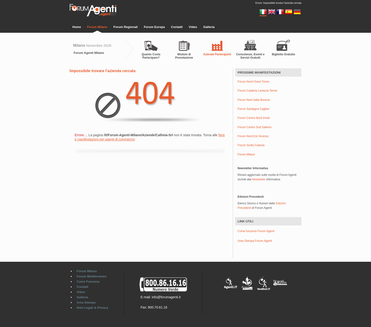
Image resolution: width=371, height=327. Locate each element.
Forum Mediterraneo (91, 276)
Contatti (177, 27)
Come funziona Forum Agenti (256, 231)
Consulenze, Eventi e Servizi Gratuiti (250, 56)
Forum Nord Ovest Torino (253, 81)
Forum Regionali (125, 27)
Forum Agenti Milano (89, 53)
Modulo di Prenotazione (184, 56)
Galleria (209, 27)
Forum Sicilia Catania (251, 145)
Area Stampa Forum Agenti (255, 241)
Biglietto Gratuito (283, 54)
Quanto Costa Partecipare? (151, 56)
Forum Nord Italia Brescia (254, 100)
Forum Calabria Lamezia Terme (257, 90)
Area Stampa (86, 302)
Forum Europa (154, 27)
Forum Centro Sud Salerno (254, 127)
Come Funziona (88, 281)
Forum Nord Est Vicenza (253, 136)
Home (76, 27)
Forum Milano (97, 27)
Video (193, 27)
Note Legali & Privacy (92, 307)
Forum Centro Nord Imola (254, 118)
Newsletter (258, 179)
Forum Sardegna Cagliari (253, 109)
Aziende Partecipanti (217, 54)
